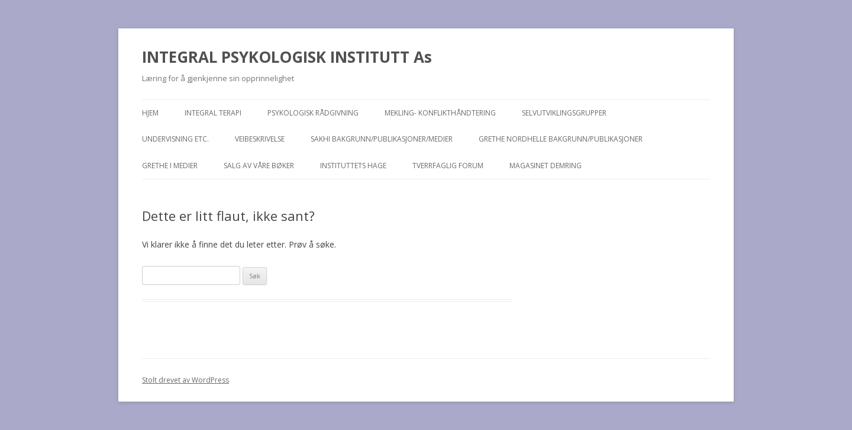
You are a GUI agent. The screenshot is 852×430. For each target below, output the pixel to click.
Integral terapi (213, 113)
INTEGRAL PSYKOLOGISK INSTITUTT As (287, 57)
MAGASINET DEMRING (545, 166)
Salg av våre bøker (259, 166)
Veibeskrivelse (260, 139)
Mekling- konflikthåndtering (440, 113)
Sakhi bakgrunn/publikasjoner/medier (382, 139)
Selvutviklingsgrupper (564, 113)
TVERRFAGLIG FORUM (447, 166)
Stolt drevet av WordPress (185, 380)
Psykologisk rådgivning (313, 113)
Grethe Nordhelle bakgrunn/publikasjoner (561, 139)
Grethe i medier (170, 166)
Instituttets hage (353, 166)
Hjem (150, 113)
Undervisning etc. (175, 139)
